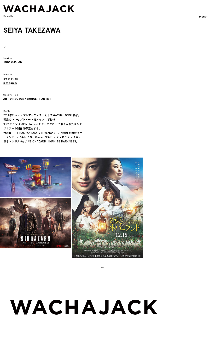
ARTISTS (190, 317)
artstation (10, 78)
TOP (187, 299)
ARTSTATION (66, 17)
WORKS (189, 311)
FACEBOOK (49, 17)
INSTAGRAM (35, 17)
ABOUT (189, 305)
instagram (10, 83)
